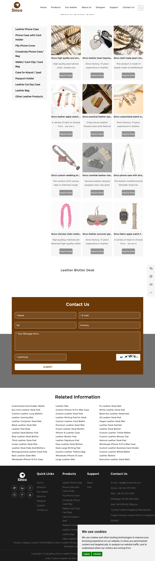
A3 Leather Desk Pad (110, 358)
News (90, 423)
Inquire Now (65, 75)
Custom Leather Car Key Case (66, 499)
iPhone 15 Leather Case (68, 373)
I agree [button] (86, 554)
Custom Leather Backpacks (96, 499)
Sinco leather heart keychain (97, 58)
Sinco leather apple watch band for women (66, 116)
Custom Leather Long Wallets (27, 354)
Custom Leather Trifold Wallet (115, 373)
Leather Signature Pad (67, 381)
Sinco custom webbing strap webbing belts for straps (66, 146)
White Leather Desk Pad (112, 351)
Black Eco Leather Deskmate (114, 354)
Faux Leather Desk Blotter (69, 385)
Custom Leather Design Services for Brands (110, 483)
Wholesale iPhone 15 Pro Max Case (117, 385)
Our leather (71, 7)
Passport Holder (70, 466)
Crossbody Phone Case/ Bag (71, 443)
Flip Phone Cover (70, 436)
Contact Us (128, 7)
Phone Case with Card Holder (70, 430)
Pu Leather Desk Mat (110, 347)
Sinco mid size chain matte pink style (66, 175)
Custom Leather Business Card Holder (119, 389)
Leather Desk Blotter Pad (25, 373)
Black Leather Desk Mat (24, 366)
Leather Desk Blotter (110, 370)
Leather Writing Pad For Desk (71, 358)
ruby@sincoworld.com (129, 423)
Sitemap (106, 494)
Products (55, 7)
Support (114, 7)
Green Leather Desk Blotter (70, 370)
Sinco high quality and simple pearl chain (66, 58)
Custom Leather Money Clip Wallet (70, 483)
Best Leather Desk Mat (24, 396)
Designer (100, 7)
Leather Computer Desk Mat (27, 362)
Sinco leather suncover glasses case (97, 175)
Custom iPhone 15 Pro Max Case (72, 351)
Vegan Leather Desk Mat (112, 362)
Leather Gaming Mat (22, 358)
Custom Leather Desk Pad (69, 354)
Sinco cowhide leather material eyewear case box (97, 146)
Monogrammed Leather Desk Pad (29, 392)
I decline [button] (97, 554)
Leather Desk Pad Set (110, 366)
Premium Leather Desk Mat (70, 366)
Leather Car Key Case (72, 471)
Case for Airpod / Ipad (70, 460)
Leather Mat (62, 347)
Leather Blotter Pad (66, 377)
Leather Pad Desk (21, 370)
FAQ (89, 428)
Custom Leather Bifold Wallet (114, 392)
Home (43, 7)
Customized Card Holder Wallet (28, 347)
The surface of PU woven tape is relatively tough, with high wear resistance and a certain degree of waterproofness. (65, 153)
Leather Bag (68, 475)
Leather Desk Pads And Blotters (28, 389)
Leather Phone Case (72, 423)
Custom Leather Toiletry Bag (70, 392)
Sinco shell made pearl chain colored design (128, 58)
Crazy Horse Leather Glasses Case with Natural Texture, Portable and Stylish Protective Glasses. (97, 124)
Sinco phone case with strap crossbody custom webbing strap (128, 146)
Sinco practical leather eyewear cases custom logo (97, 116)
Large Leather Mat (65, 400)
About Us (86, 7)
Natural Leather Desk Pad (112, 381)
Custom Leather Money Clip (114, 377)
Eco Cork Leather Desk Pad (26, 351)
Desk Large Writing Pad (68, 389)
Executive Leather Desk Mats (114, 400)
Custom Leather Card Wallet (70, 362)
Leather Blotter (107, 396)
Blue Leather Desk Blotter (25, 377)
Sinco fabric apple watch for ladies (128, 175)
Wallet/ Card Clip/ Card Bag (71, 451)
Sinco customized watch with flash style (128, 116)
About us (41, 437)
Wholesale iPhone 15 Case (69, 396)
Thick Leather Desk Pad (24, 381)
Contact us (42, 451)
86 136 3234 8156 (130, 440)
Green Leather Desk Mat (24, 385)
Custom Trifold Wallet (42, 483)
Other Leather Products (72, 480)
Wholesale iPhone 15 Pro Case (27, 400)
